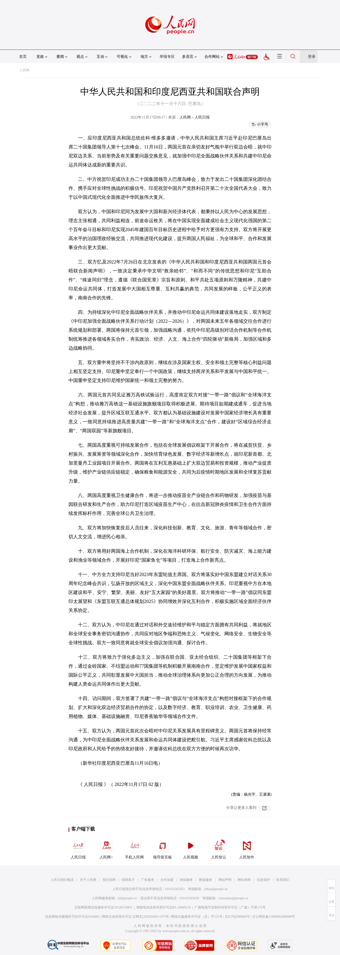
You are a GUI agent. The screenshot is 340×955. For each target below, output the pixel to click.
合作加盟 (167, 880)
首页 (23, 57)
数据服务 (205, 880)
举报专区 (167, 57)
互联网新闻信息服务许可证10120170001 (103, 907)
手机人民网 (134, 848)
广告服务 (147, 880)
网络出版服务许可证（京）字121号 (196, 916)
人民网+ (106, 848)
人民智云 (218, 848)
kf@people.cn (127, 898)
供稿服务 (186, 880)
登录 (311, 57)
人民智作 (246, 848)
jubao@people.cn (216, 889)
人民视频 (190, 848)
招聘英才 (128, 880)
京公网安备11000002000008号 (273, 916)
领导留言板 (162, 848)
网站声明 (225, 880)
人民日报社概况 (62, 880)
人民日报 (78, 848)
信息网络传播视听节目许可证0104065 (72, 916)
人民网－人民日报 (194, 117)
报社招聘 (109, 880)
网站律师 (244, 880)
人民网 (25, 70)
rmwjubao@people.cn (233, 898)
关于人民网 (88, 880)
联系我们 (282, 880)
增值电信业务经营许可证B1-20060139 (163, 907)
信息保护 (263, 880)
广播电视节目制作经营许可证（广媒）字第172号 (230, 907)
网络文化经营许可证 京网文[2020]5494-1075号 (135, 916)
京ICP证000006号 (237, 916)
